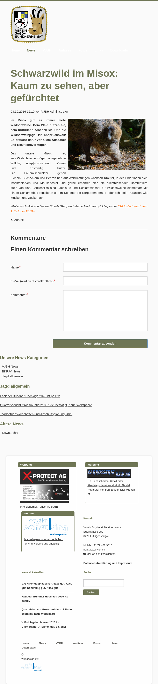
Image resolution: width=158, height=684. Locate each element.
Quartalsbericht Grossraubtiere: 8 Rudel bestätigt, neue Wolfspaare (46, 405)
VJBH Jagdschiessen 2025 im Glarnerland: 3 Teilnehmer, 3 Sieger (43, 624)
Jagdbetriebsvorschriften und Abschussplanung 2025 (36, 414)
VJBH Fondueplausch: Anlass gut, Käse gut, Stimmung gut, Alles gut (46, 585)
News (31, 50)
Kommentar (19, 294)
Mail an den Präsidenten (101, 553)
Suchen (91, 592)
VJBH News (10, 366)
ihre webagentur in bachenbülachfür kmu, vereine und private (45, 539)
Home (15, 50)
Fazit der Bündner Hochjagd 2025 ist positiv (30, 396)
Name (17, 266)
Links (99, 50)
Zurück (19, 220)
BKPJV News (11, 371)
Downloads (119, 50)
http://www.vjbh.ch (94, 549)
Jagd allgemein (12, 376)
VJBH (47, 50)
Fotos (82, 50)
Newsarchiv (10, 432)
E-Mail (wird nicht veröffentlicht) (32, 280)
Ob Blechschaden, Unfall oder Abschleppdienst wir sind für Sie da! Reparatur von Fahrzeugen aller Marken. (111, 483)
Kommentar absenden (100, 343)
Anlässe (65, 50)
